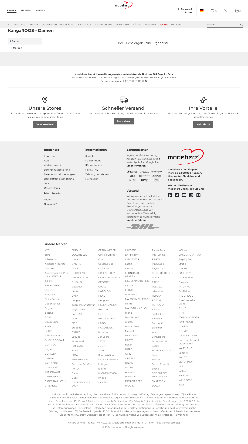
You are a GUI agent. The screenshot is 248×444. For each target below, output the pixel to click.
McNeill (129, 343)
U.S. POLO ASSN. (188, 348)
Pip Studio (158, 276)
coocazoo (77, 271)
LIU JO (129, 298)
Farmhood (78, 354)
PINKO (156, 271)
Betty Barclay (52, 311)
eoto (74, 331)
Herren (26, 10)
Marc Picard (132, 329)
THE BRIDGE (186, 308)
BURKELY (50, 366)
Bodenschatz (52, 316)
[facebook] (171, 208)
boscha (49, 325)
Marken (176, 24)
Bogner (49, 320)
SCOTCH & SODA (161, 363)
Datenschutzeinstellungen (59, 186)
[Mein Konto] (226, 10)
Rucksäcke (66, 24)
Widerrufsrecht (52, 177)
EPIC (74, 335)
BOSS (48, 329)
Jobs (46, 196)
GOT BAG (103, 281)
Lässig (128, 276)
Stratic (182, 276)
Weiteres (151, 24)
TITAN (182, 325)
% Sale (164, 24)
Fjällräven (77, 358)
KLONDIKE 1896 (107, 385)
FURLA (75, 381)
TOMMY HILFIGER (189, 329)
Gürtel (137, 24)
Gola (101, 271)
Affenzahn (51, 271)
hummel (103, 344)
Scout (155, 367)
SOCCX (156, 398)
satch (155, 344)
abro (47, 267)
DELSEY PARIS (80, 290)
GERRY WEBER (107, 262)
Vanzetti (183, 365)
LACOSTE (130, 262)
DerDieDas (78, 294)
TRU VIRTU (185, 343)
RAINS (155, 294)
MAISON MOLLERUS (136, 311)
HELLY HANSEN (107, 317)
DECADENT (78, 285)
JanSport (103, 349)
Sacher (156, 322)
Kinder (40, 10)
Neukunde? (50, 216)
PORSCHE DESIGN (162, 285)
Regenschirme (103, 24)
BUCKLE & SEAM (54, 352)
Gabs (74, 390)
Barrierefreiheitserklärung (59, 191)
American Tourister (55, 276)
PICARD (129, 398)
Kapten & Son (106, 367)
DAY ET (76, 281)
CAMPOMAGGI (53, 389)
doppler (76, 312)
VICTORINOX (186, 374)
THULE (182, 320)
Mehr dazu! (124, 133)
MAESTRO (131, 307)
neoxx (128, 357)
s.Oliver (183, 262)
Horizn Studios (106, 331)
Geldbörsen (49, 24)
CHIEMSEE (51, 398)
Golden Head (106, 276)
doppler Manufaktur (83, 317)
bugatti (49, 361)
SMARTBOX (158, 393)
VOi (181, 379)
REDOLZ (157, 299)
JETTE (101, 354)
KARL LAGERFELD (108, 372)
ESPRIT (76, 344)
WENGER (184, 388)
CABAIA (49, 371)
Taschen (33, 24)
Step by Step (186, 271)
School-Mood (159, 354)
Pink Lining (158, 267)
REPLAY (156, 308)
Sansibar (157, 340)
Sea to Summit (160, 376)
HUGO (102, 335)
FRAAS (75, 367)
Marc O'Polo (132, 339)
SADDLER (157, 326)
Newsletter (91, 191)
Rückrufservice (93, 177)
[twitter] (178, 208)
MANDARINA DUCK (136, 320)
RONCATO (158, 317)
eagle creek (78, 322)
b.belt (48, 293)
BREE (48, 339)
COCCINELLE (79, 267)
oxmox (129, 380)
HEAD (101, 308)
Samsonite (158, 335)
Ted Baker (184, 303)
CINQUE (76, 262)
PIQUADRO (158, 281)
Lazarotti (130, 281)
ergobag (76, 340)
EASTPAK (77, 326)
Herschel (103, 322)
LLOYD (129, 302)
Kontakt (89, 168)
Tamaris (183, 294)
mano (128, 325)
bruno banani (53, 348)
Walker (183, 383)
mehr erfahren (137, 178)
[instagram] (192, 208)
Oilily (128, 366)
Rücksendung (93, 173)
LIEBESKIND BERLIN (137, 293)
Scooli (155, 358)
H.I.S (100, 326)
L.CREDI (103, 395)
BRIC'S (48, 343)
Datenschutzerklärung (57, 182)
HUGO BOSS (105, 340)
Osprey (129, 375)
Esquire (76, 349)
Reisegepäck (84, 24)
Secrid (155, 381)
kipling (102, 381)
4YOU (48, 262)
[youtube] (185, 208)
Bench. (49, 302)
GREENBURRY (106, 285)
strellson (183, 281)
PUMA (155, 290)
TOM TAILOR (186, 334)
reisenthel (158, 303)
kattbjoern (104, 376)
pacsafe (129, 384)
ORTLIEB (130, 371)
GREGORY (104, 294)
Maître (129, 316)
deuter (75, 303)
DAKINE (76, 276)
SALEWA (157, 331)
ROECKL (157, 312)
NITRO (129, 361)
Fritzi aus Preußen (82, 376)
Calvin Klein (52, 375)
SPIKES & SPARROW (190, 267)
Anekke (49, 281)
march (129, 334)
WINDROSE (185, 392)
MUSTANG (131, 348)
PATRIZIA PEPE (133, 393)
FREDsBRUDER (80, 372)
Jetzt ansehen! (45, 136)
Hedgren (103, 312)
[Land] (201, 10)
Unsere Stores (52, 200)
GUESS (102, 299)
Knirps (102, 390)
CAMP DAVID (52, 384)
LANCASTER (132, 271)
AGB (46, 173)
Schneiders (158, 349)
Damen (11, 10)
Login (47, 212)
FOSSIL (76, 363)
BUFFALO (50, 357)
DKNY (75, 308)
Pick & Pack (158, 262)
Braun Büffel (52, 334)
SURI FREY (185, 285)
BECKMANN (52, 298)
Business (19, 24)
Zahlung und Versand (97, 186)
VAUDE (183, 369)
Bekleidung (123, 24)
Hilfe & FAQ (91, 182)
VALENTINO (185, 360)
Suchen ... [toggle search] (225, 24)
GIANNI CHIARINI (108, 267)
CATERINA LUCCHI (55, 393)
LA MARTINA (132, 267)
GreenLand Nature (109, 290)
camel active (52, 380)
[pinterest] (200, 208)
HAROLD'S (104, 303)
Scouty (156, 372)
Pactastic (130, 389)
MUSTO (129, 352)
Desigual (77, 299)
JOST (101, 363)
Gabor (75, 385)
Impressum (50, 168)
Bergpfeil (50, 307)
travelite (183, 339)
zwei (181, 397)
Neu (8, 24)
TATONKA (184, 299)
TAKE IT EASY (186, 290)
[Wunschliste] (213, 11)
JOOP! (102, 358)
